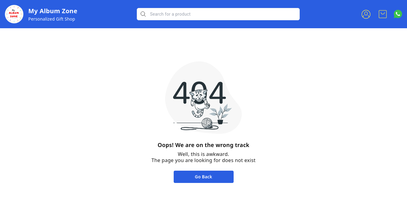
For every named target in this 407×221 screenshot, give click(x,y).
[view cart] (383, 14)
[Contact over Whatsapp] (398, 14)
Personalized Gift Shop (51, 19)
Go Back (203, 177)
